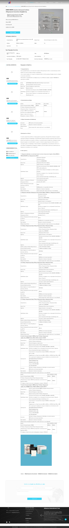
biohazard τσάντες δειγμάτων (52, 473)
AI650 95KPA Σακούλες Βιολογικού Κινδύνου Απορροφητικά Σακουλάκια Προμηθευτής (11, 141)
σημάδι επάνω (60, 519)
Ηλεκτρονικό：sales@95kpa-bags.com (13, 512)
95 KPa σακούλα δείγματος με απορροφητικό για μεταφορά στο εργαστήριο (11, 121)
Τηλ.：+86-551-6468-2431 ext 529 (12, 510)
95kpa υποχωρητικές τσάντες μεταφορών (31, 473)
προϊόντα (10, 6)
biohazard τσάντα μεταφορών (42, 473)
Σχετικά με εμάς (43, 2)
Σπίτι (27, 2)
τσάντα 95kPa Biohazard (16, 6)
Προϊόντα (31, 2)
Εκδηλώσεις (51, 2)
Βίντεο (37, 2)
